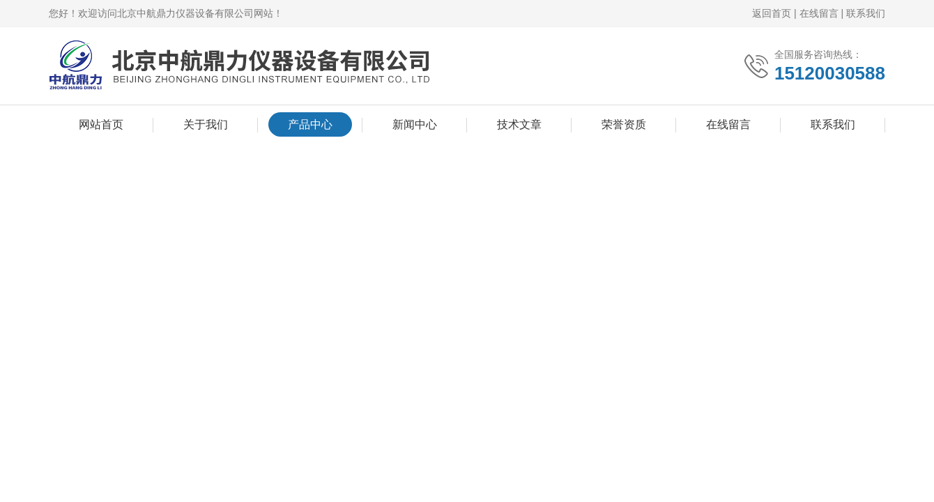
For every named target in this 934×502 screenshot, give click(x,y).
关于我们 (205, 124)
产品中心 (310, 124)
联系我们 (865, 13)
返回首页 (771, 13)
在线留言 (819, 13)
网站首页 (101, 124)
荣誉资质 (624, 124)
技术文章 (519, 124)
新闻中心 (414, 124)
